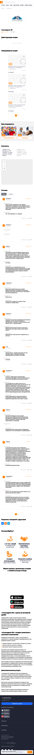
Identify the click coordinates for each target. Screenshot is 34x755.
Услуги (3, 5)
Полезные (11, 194)
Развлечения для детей (9, 137)
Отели (7, 5)
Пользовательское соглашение (7, 737)
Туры (11, 5)
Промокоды (16, 5)
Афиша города (28, 5)
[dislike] (30, 218)
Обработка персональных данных (7, 736)
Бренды (2, 8)
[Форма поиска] (17, 2)
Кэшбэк (22, 5)
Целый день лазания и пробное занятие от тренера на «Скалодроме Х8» (16, 86)
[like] (28, 218)
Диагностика (25, 137)
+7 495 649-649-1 (6, 697)
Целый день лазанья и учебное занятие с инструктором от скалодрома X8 (17, 67)
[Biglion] (2, 2)
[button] (1, 131)
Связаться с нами (17, 703)
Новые (4, 194)
